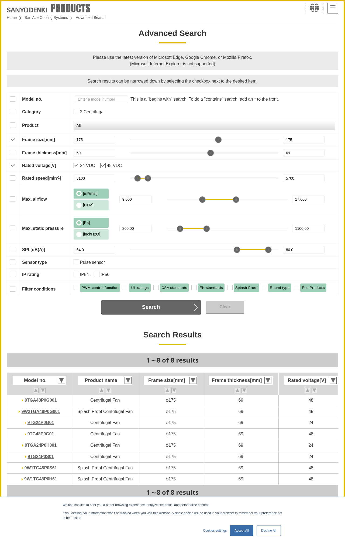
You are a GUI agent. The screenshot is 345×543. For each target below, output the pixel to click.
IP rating (30, 274)
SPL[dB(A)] (33, 249)
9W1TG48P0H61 (40, 479)
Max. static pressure (43, 228)
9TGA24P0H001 (41, 445)
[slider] (218, 139)
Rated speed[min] (41, 178)
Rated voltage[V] (39, 165)
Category (31, 112)
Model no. (32, 99)
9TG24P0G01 (40, 422)
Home (12, 17)
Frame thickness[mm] (44, 153)
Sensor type (34, 262)
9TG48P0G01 (40, 434)
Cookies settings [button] (215, 530)
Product (30, 125)
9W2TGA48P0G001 (40, 411)
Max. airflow (34, 199)
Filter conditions (39, 289)
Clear (224, 307)
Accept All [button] (241, 530)
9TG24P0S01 (41, 456)
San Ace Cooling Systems (46, 17)
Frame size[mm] (38, 139)
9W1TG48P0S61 (41, 468)
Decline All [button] (268, 530)
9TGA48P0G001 (41, 400)
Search (151, 307)
